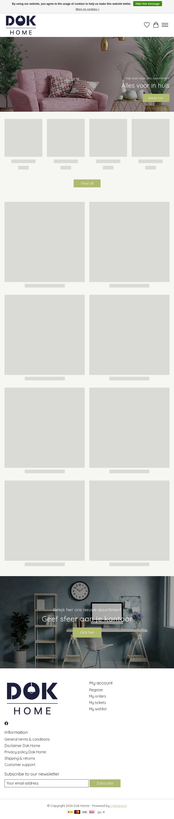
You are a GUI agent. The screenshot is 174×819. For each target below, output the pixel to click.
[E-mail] (47, 783)
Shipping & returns (20, 758)
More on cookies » (87, 9)
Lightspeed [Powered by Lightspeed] (119, 805)
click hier (87, 632)
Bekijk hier (156, 98)
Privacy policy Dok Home (25, 752)
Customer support (20, 764)
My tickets (97, 702)
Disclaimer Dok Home (22, 745)
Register (96, 690)
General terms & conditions (27, 739)
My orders (97, 696)
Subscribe (105, 783)
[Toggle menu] (164, 24)
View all (87, 183)
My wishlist (98, 709)
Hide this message (148, 3)
